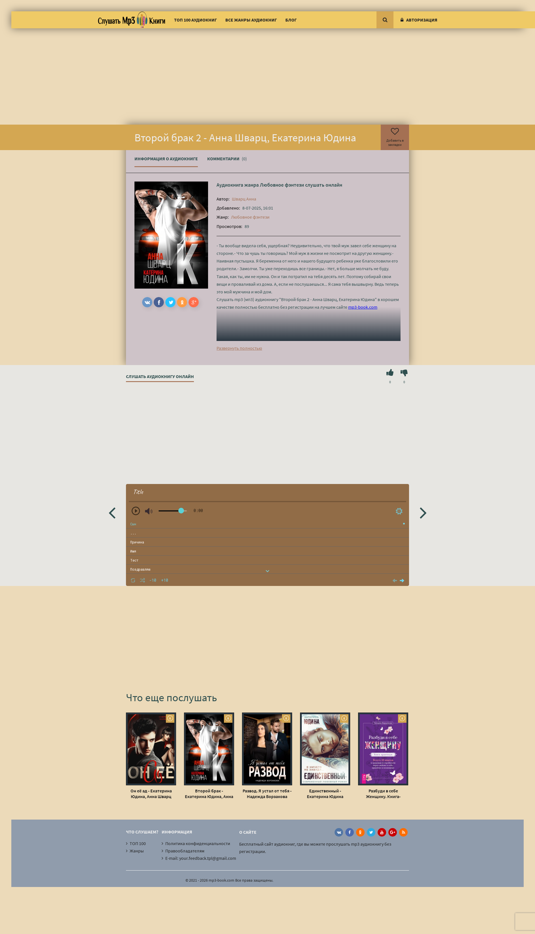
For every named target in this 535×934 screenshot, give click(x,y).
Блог (291, 20)
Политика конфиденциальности (197, 843)
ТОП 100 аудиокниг (195, 20)
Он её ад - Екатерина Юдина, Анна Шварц (151, 793)
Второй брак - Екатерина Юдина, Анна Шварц (209, 793)
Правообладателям (184, 851)
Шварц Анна (244, 199)
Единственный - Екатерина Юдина (325, 793)
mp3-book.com (362, 307)
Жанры (137, 851)
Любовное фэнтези (282, 185)
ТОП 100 (138, 843)
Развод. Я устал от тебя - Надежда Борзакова (267, 793)
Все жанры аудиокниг (251, 20)
